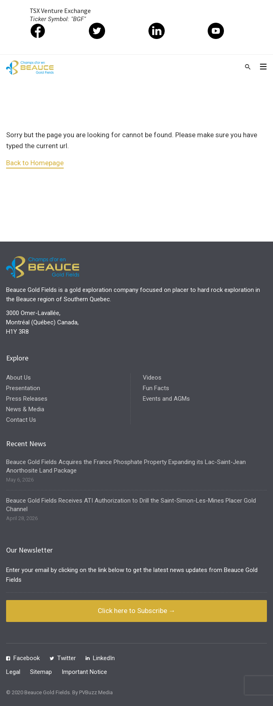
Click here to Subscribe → (137, 611)
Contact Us (21, 419)
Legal (13, 672)
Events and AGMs (166, 398)
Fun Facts (156, 388)
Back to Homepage (35, 163)
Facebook (26, 658)
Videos (152, 377)
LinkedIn (104, 658)
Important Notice (84, 672)
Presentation (23, 388)
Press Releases (26, 398)
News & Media (25, 409)
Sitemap (41, 672)
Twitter (66, 658)
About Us (18, 377)
